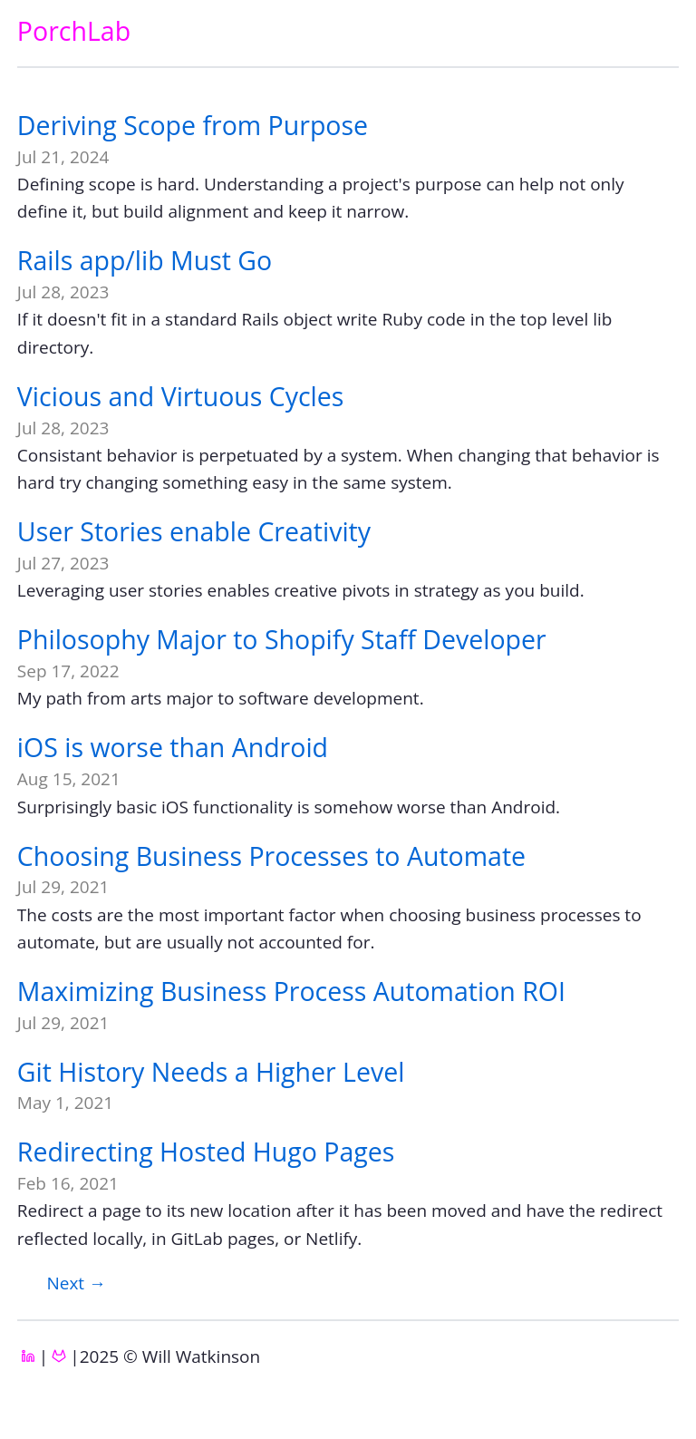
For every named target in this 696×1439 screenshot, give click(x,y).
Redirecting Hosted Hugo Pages (206, 1151)
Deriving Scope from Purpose (192, 125)
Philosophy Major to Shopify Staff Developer (281, 639)
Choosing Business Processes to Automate (271, 856)
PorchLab (73, 31)
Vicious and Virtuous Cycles (180, 396)
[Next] (76, 1283)
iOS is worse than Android (172, 747)
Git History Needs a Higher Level (211, 1072)
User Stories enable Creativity (194, 531)
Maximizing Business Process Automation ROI (291, 991)
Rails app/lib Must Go (144, 260)
